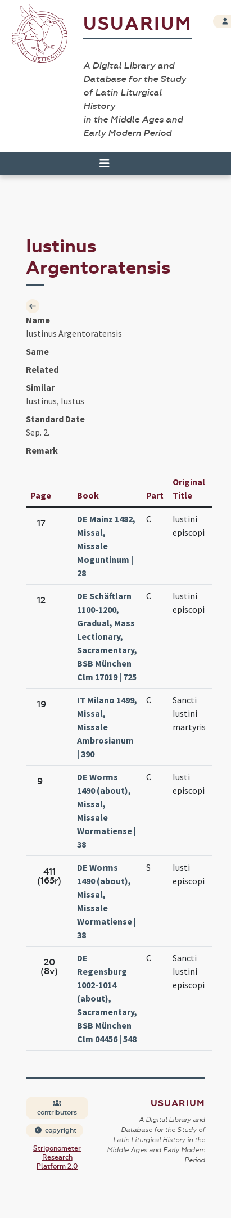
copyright (55, 1130)
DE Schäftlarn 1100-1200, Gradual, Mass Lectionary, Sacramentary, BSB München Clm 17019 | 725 (107, 636)
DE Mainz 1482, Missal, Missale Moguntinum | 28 (106, 545)
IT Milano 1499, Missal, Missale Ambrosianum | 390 (107, 726)
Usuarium (137, 24)
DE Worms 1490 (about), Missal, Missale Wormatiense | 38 (106, 810)
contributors (57, 1108)
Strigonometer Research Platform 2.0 (57, 1157)
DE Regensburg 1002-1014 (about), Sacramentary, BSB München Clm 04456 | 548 (107, 998)
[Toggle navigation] (99, 163)
